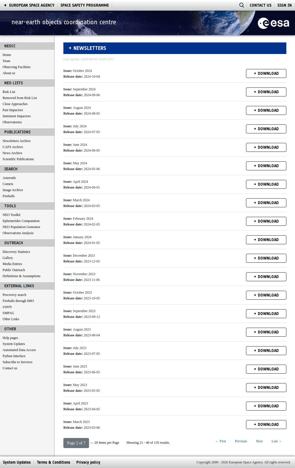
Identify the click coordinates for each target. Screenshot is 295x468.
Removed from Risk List (20, 98)
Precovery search (14, 295)
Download (268, 73)
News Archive (12, 153)
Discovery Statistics (16, 252)
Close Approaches (15, 104)
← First (220, 441)
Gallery (8, 258)
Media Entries (12, 264)
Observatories (12, 122)
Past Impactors (13, 110)
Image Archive (13, 190)
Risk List (9, 92)
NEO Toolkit (11, 215)
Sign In (284, 5)
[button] (76, 443)
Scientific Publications (18, 159)
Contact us (10, 368)
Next (259, 441)
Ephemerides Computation (21, 221)
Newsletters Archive (17, 141)
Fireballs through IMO (18, 301)
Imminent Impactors (17, 116)
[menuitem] (17, 462)
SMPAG (8, 313)
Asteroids (9, 178)
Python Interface (14, 356)
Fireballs (9, 196)
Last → (277, 441)
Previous (241, 441)
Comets (8, 184)
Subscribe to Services (17, 362)
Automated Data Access (19, 350)
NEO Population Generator (21, 227)
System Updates (14, 344)
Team (6, 61)
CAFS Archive (13, 147)
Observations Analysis (18, 233)
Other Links (11, 319)
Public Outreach (14, 270)
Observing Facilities (17, 67)
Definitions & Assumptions (21, 276)
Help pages (10, 338)
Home (7, 55)
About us (9, 73)
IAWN (7, 307)
